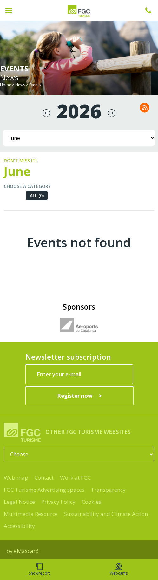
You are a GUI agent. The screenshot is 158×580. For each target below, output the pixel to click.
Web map (16, 477)
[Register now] (79, 396)
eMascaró (26, 551)
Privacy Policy (58, 501)
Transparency (108, 489)
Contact (44, 477)
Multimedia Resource (31, 513)
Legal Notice (19, 501)
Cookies (91, 501)
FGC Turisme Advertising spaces (44, 489)
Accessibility (19, 526)
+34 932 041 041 (151, 10)
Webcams (119, 569)
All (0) (37, 195)
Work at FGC (75, 477)
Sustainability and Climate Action (106, 513)
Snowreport (39, 569)
